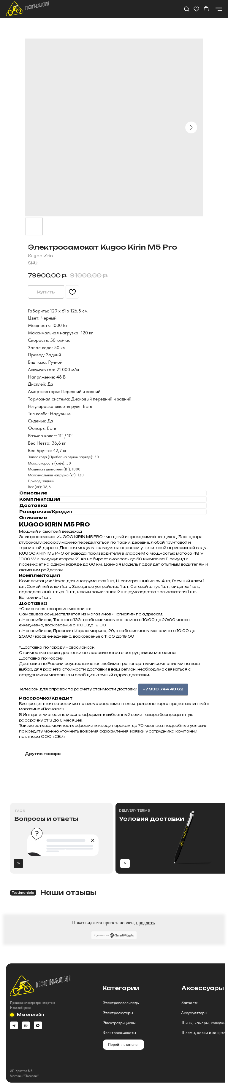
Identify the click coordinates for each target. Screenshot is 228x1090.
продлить (145, 922)
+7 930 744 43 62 (163, 689)
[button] (186, 9)
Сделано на (114, 935)
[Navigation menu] (219, 9)
